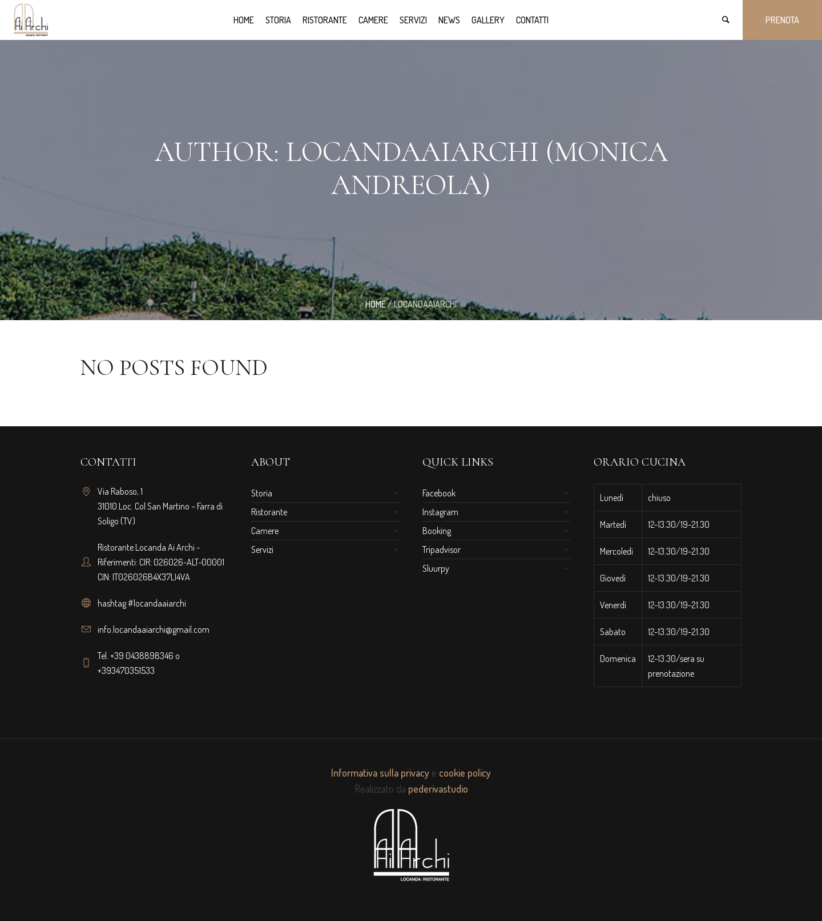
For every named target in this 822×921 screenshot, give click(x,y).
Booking (436, 530)
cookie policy (465, 772)
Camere (265, 530)
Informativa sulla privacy (380, 772)
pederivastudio (438, 788)
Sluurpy (435, 568)
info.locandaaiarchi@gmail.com (153, 629)
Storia (261, 493)
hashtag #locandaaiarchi (142, 603)
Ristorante (269, 512)
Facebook (439, 493)
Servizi (262, 549)
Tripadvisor (441, 549)
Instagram (440, 512)
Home (375, 304)
